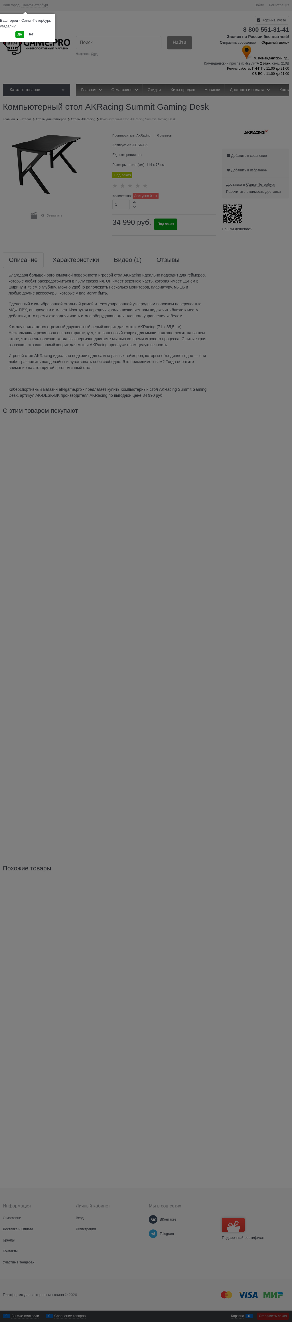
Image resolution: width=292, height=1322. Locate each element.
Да (20, 34)
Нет (30, 34)
